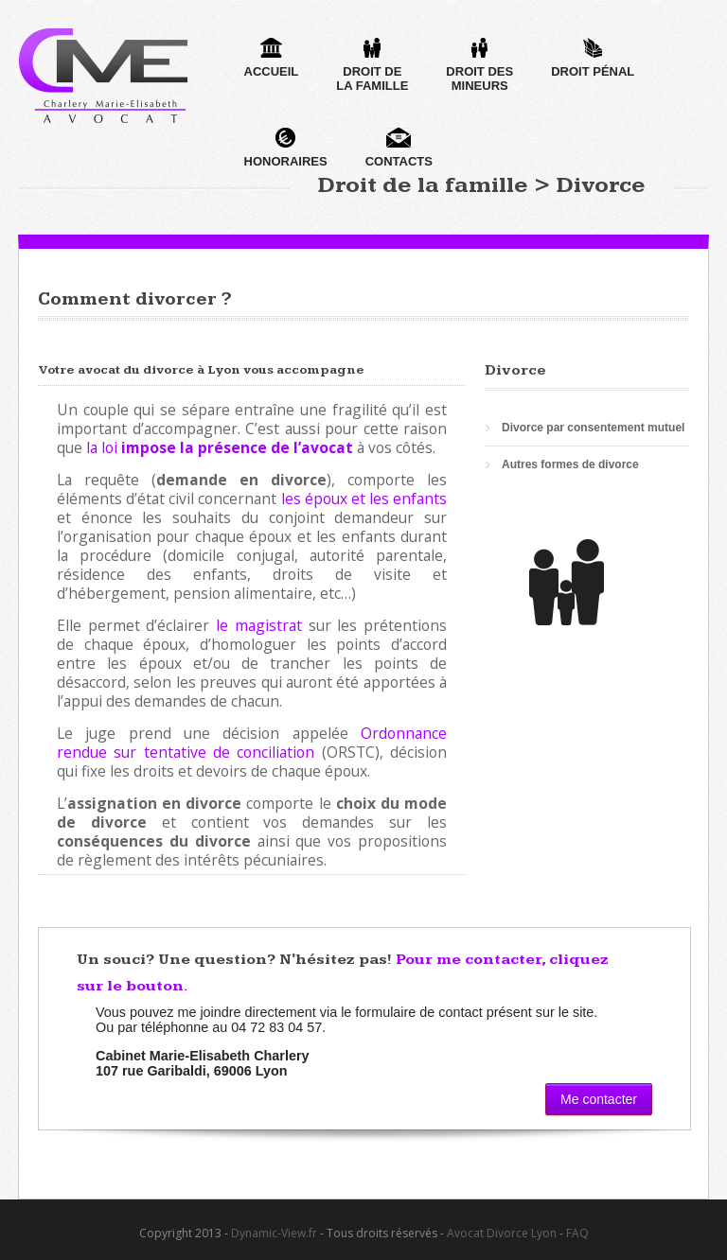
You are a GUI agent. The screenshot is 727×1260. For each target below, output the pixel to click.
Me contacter (598, 1099)
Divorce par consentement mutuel (593, 427)
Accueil (271, 58)
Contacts (399, 148)
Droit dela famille (372, 65)
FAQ (577, 1233)
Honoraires (286, 148)
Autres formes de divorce (570, 464)
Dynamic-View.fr (274, 1233)
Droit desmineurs (479, 65)
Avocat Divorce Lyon (502, 1233)
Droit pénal (592, 58)
